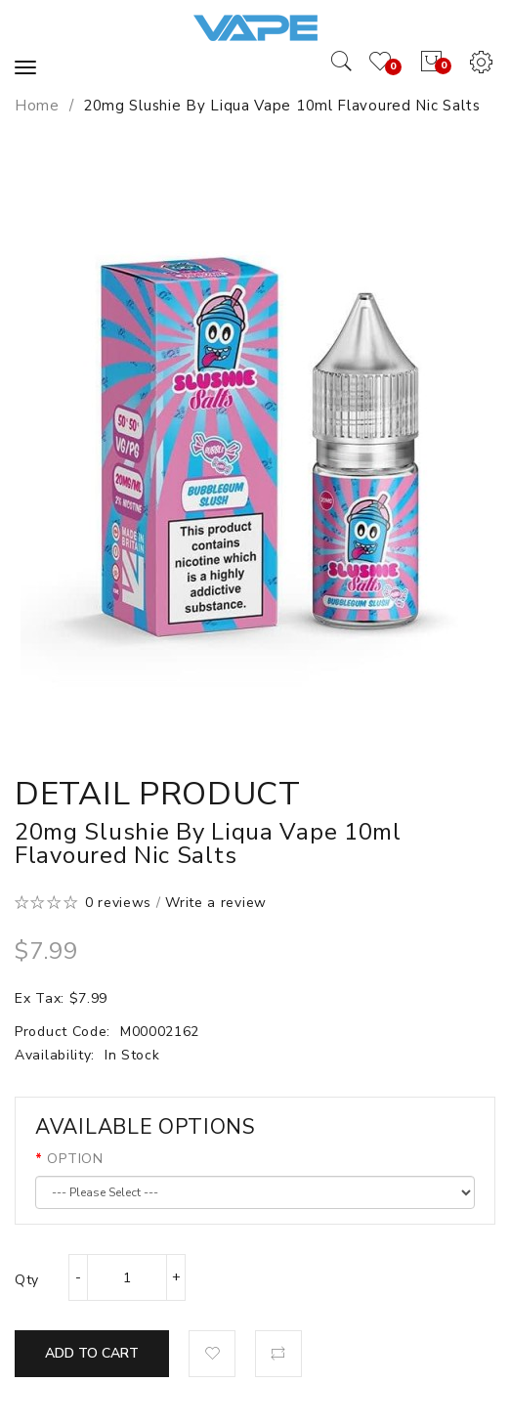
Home (37, 105)
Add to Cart (92, 1353)
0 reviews (118, 902)
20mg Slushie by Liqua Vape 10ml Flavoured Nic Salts (282, 105)
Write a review (216, 902)
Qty (27, 1280)
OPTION (75, 1158)
